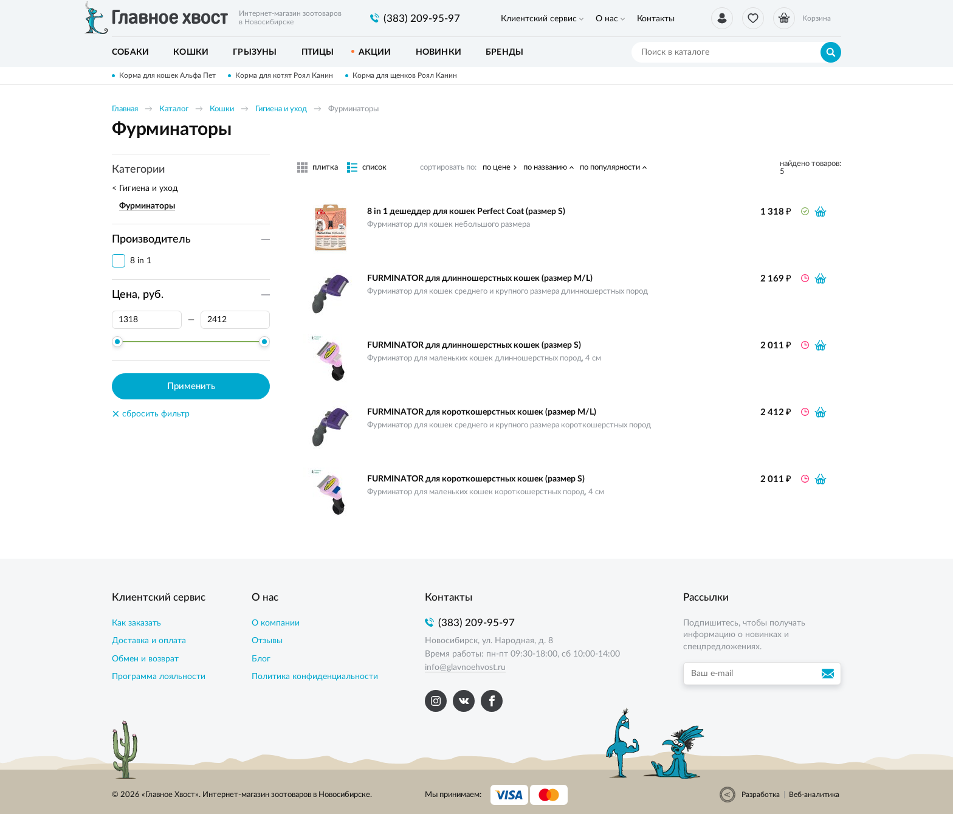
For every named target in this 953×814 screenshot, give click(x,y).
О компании (276, 623)
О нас (607, 19)
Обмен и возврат (145, 659)
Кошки (222, 109)
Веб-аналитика (814, 794)
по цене (497, 167)
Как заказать (136, 623)
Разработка (760, 794)
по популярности (610, 167)
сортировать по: (448, 167)
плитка (325, 167)
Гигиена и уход (281, 109)
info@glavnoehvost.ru (465, 667)
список (374, 167)
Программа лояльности (158, 676)
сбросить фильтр (151, 414)
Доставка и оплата (149, 640)
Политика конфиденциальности (315, 676)
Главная (125, 109)
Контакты (656, 19)
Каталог (173, 109)
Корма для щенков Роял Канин (405, 75)
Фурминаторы (147, 206)
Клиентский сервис (539, 19)
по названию (545, 167)
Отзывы (267, 640)
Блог (261, 659)
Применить (191, 386)
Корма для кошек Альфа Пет (167, 75)
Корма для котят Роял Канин (284, 75)
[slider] (117, 341)
